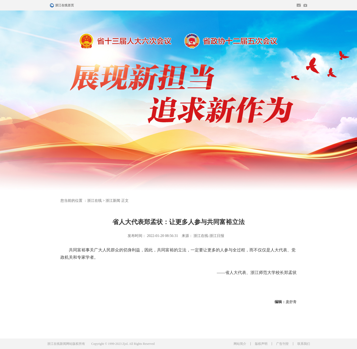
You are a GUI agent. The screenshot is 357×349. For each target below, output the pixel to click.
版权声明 (261, 343)
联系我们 (303, 343)
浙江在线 (94, 201)
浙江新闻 (113, 201)
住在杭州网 (299, 5)
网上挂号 (305, 5)
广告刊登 (282, 343)
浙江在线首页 (52, 5)
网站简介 (240, 343)
